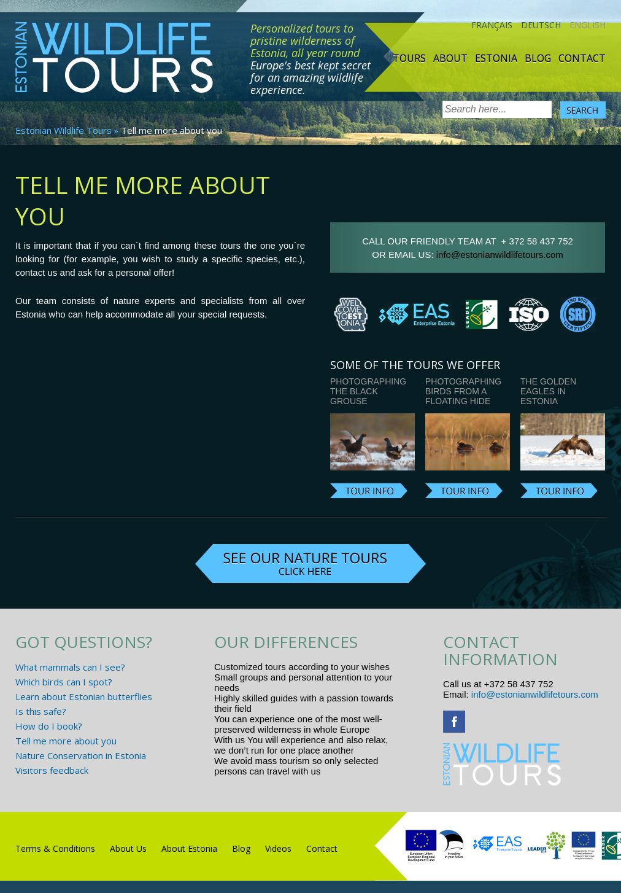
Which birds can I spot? (63, 682)
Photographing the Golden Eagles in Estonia (558, 386)
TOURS (409, 58)
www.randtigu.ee (357, 771)
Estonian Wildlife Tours (63, 130)
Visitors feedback (51, 770)
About (450, 58)
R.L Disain (42, 886)
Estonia (496, 58)
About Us (128, 848)
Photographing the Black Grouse (368, 391)
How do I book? (48, 726)
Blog (538, 58)
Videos (278, 848)
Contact (582, 58)
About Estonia (189, 848)
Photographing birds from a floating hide (463, 391)
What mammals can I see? (70, 667)
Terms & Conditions (55, 848)
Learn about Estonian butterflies (83, 696)
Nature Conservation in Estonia (80, 755)
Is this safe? (40, 711)
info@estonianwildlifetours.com (499, 254)
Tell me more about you (66, 741)
